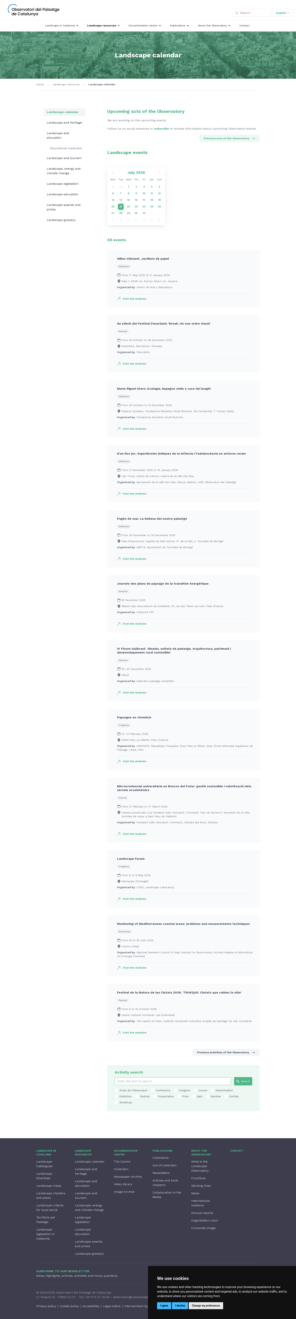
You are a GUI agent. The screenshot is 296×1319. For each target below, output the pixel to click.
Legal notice (111, 1306)
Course (202, 1090)
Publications (163, 1150)
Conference (163, 1090)
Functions (198, 1178)
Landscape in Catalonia (46, 1152)
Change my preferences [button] (206, 1305)
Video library (123, 1184)
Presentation (166, 1096)
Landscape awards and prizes (64, 207)
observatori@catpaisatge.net (133, 1297)
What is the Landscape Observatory (200, 1166)
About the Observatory (201, 1152)
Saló (199, 1096)
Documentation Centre (125, 1152)
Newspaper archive (128, 1176)
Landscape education (62, 194)
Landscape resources (66, 84)
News (195, 1193)
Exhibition (125, 1096)
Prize (185, 1096)
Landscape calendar (101, 84)
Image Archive (124, 1192)
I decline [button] (180, 1305)
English (282, 12)
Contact (236, 1150)
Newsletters (161, 1173)
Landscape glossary (61, 220)
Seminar (216, 1096)
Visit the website (134, 298)
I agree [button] (164, 1305)
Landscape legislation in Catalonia (45, 1234)
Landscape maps (48, 1185)
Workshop (125, 1102)
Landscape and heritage (64, 122)
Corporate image (203, 1228)
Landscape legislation (62, 183)
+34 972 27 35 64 (97, 1297)
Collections (161, 1158)
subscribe (161, 128)
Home (40, 84)
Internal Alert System (139, 1306)
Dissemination (224, 1090)
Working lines (201, 1185)
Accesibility (91, 1306)
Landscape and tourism (64, 158)
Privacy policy (46, 1306)
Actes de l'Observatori (133, 1090)
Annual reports (202, 1213)
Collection (121, 1169)
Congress (184, 1090)
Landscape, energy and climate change (64, 171)
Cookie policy (69, 1306)
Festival (145, 1096)
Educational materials (66, 148)
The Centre (122, 1161)
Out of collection (165, 1165)
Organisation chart (204, 1220)
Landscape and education (58, 135)
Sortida (233, 1096)
